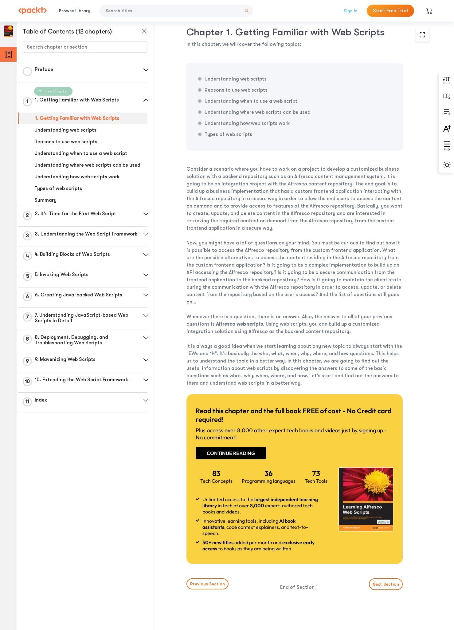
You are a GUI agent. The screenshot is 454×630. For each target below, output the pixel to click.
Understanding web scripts (65, 130)
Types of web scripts (58, 188)
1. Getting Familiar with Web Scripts (77, 118)
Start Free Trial (390, 11)
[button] (146, 70)
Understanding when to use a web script (80, 153)
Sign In (351, 10)
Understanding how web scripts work (76, 177)
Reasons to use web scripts (65, 142)
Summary (45, 200)
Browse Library (74, 10)
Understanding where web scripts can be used (87, 165)
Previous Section (207, 583)
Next (386, 584)
